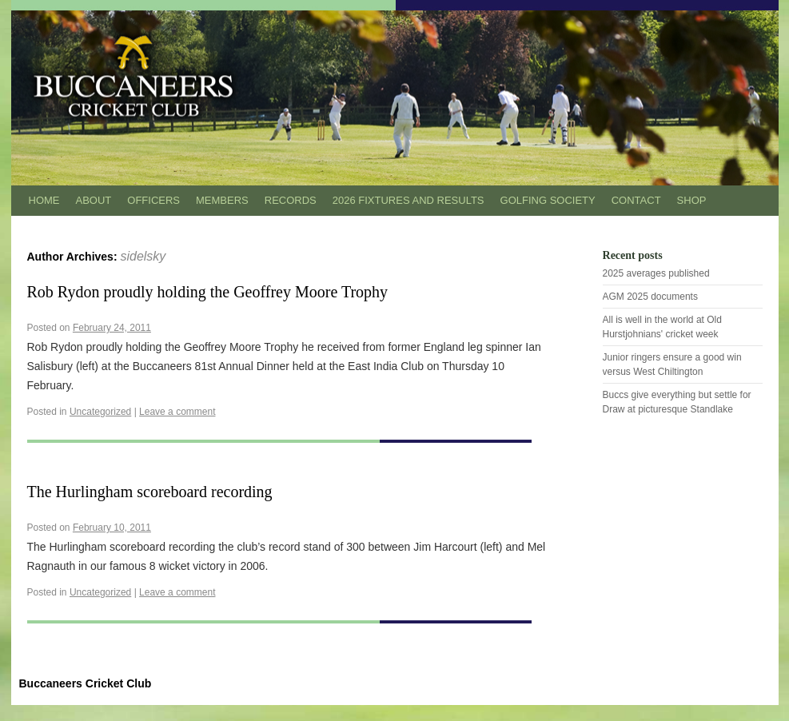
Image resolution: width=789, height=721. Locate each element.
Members (222, 200)
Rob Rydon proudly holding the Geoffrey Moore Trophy (208, 292)
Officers (153, 200)
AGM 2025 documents (650, 296)
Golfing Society (548, 200)
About (94, 200)
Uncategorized (100, 411)
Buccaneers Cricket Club (85, 683)
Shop (692, 200)
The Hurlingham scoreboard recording (150, 491)
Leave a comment (177, 411)
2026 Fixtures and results (408, 200)
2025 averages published (656, 273)
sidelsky (142, 256)
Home (44, 200)
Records (291, 200)
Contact (636, 200)
